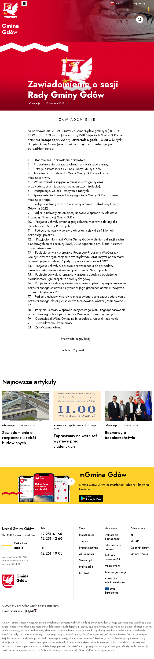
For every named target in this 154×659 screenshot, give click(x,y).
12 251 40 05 (51, 553)
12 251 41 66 (51, 534)
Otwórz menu (24, 3)
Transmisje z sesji (115, 572)
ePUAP (134, 541)
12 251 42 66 (52, 538)
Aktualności (86, 554)
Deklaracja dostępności (112, 537)
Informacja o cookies (113, 547)
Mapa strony (139, 3)
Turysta (83, 541)
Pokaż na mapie (20, 545)
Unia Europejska (112, 591)
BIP (117, 3)
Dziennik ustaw (139, 548)
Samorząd (85, 560)
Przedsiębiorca (88, 548)
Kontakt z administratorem (115, 580)
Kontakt (84, 573)
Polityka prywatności (112, 557)
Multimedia (86, 567)
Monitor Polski (139, 554)
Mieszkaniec (86, 535)
